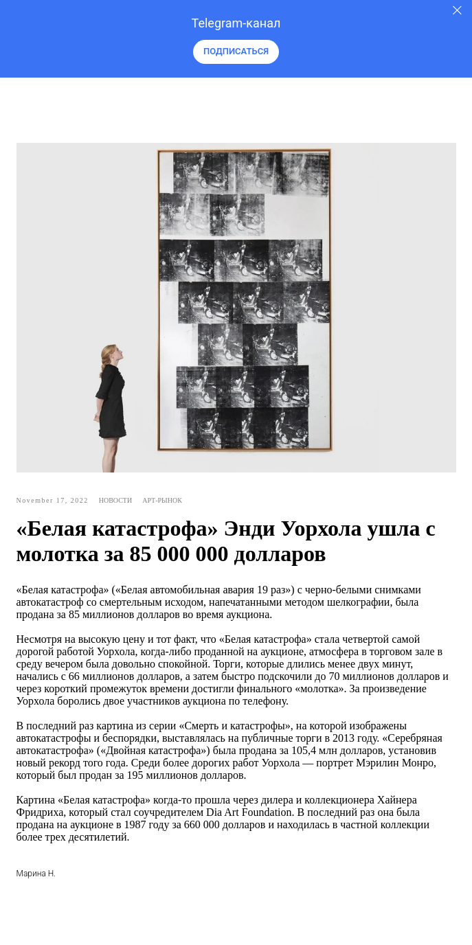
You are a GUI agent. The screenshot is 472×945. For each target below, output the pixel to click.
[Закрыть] (457, 11)
